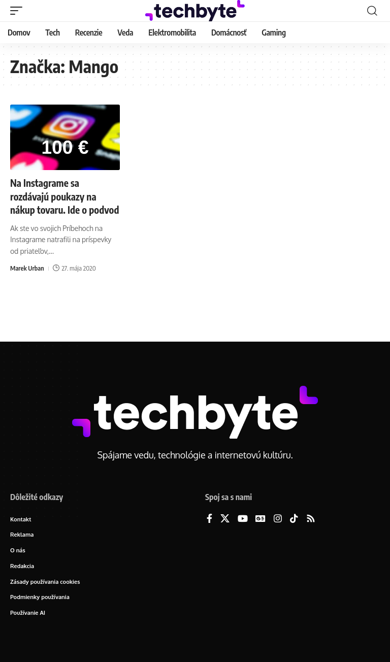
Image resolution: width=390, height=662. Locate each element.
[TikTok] (294, 519)
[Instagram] (277, 519)
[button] (18, 11)
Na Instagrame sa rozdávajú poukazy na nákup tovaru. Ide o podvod (55, 202)
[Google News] (260, 519)
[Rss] (311, 519)
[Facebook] (209, 519)
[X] (225, 519)
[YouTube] (242, 519)
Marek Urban (27, 281)
